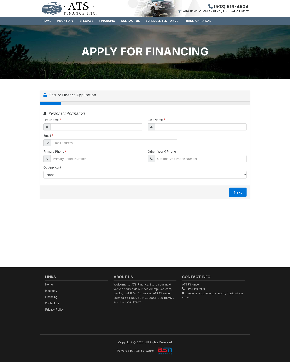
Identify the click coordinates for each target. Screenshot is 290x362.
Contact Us (130, 21)
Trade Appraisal (197, 21)
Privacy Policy (54, 309)
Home (47, 21)
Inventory (65, 21)
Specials (86, 21)
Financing (107, 21)
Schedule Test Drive (162, 21)
